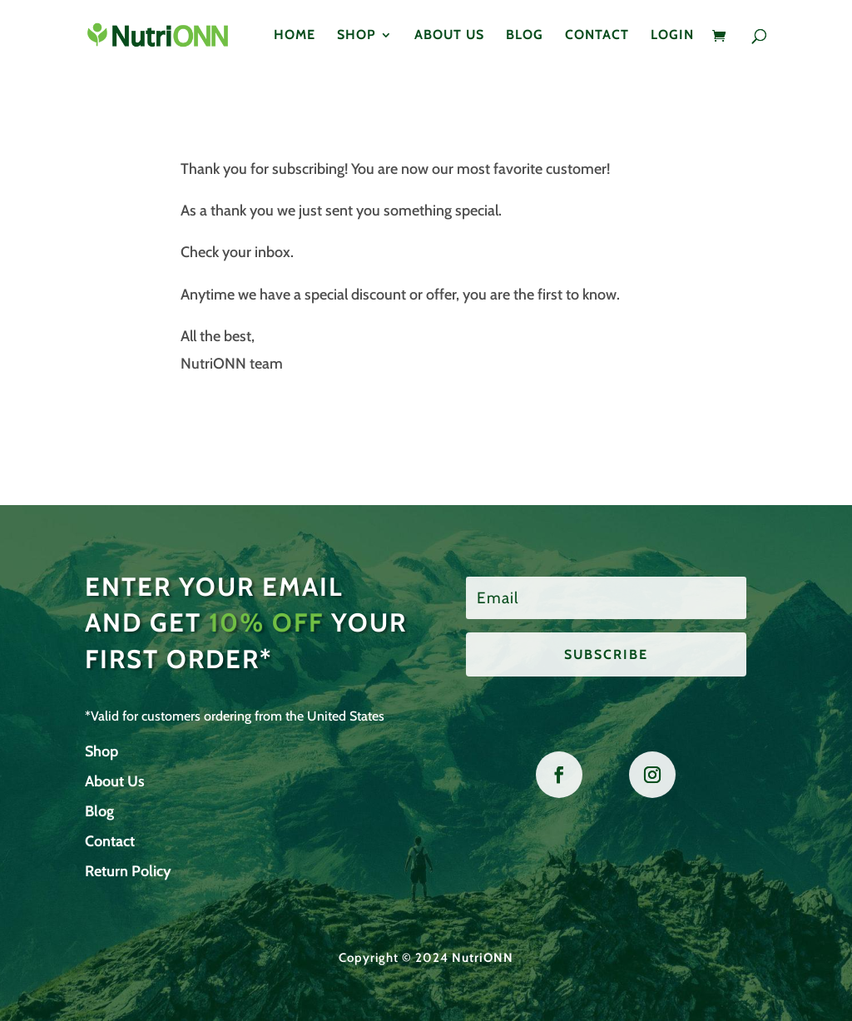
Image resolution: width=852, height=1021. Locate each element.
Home (294, 35)
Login (672, 35)
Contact (597, 35)
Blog (524, 35)
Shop (356, 35)
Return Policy (128, 871)
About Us (449, 35)
